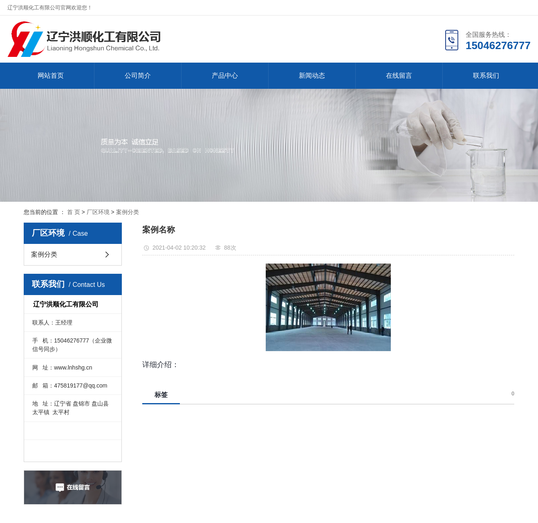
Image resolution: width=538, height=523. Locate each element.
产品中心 (225, 75)
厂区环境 (98, 212)
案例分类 (127, 212)
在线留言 (399, 75)
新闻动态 (312, 75)
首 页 (73, 212)
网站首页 (51, 75)
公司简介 (138, 75)
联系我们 (486, 75)
